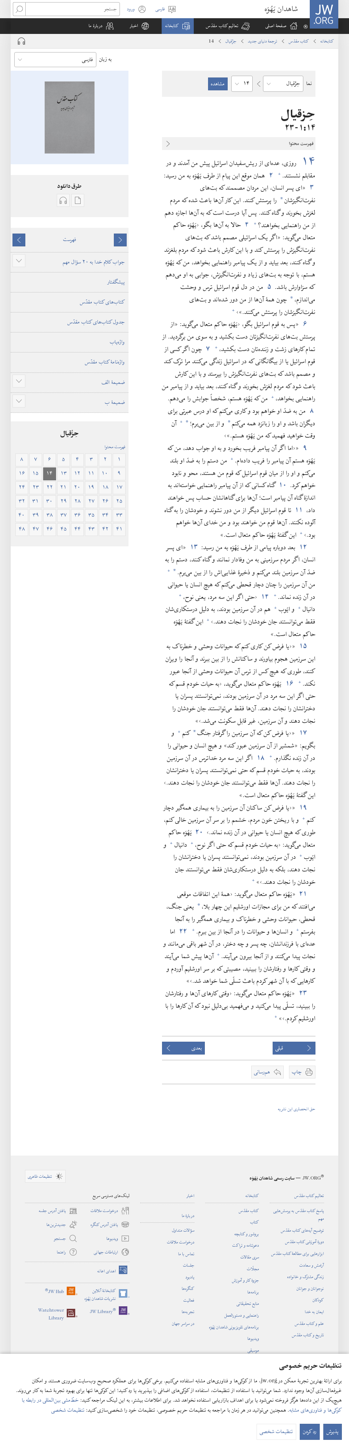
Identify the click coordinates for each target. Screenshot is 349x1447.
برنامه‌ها (253, 1292)
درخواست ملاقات (180, 1242)
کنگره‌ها (188, 1288)
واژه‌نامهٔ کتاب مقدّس (105, 362)
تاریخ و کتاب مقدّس (308, 1334)
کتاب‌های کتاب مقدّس (102, 302)
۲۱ (303, 894)
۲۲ (183, 931)
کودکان (318, 1299)
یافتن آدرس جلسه (58, 1211)
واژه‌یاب (117, 342)
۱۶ (289, 684)
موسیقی (253, 1350)
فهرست (69, 239)
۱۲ (303, 547)
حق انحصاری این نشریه (296, 1108)
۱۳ (194, 547)
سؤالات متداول (183, 1230)
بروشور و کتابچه (246, 1233)
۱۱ (299, 510)
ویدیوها (253, 1338)
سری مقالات (250, 1257)
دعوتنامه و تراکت (245, 1245)
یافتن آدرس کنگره (110, 1224)
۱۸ (260, 758)
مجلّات (253, 1268)
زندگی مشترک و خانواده (305, 1276)
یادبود (190, 1277)
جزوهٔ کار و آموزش (245, 1280)
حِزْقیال (231, 41)
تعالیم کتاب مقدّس (309, 1195)
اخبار (190, 1195)
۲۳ (303, 993)
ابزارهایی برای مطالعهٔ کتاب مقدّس (297, 1253)
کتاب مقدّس (299, 41)
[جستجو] (72, 9)
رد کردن (310, 1433)
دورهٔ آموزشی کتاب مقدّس (304, 1241)
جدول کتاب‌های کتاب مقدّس (96, 322)
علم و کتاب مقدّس (309, 1323)
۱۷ (303, 733)
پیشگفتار (116, 282)
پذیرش (333, 1433)
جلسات (188, 1265)
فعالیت (188, 1300)
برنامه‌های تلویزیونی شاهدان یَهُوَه (234, 1327)
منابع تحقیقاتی (248, 1303)
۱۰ (283, 485)
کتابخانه (327, 41)
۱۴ (306, 161)
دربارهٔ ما (188, 1215)
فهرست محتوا (115, 446)
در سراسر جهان (183, 1323)
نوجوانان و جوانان (310, 1288)
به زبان (105, 59)
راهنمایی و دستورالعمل (241, 1315)
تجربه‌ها (188, 1311)
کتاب (254, 1222)
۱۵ (303, 646)
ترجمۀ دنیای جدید (262, 41)
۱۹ (303, 807)
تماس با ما (186, 1253)
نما (309, 83)
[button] (227, 26)
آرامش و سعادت (311, 1265)
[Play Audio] (21, 41)
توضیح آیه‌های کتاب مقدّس (302, 1230)
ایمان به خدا (314, 1311)
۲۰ (199, 832)
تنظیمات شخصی (68, 1412)
